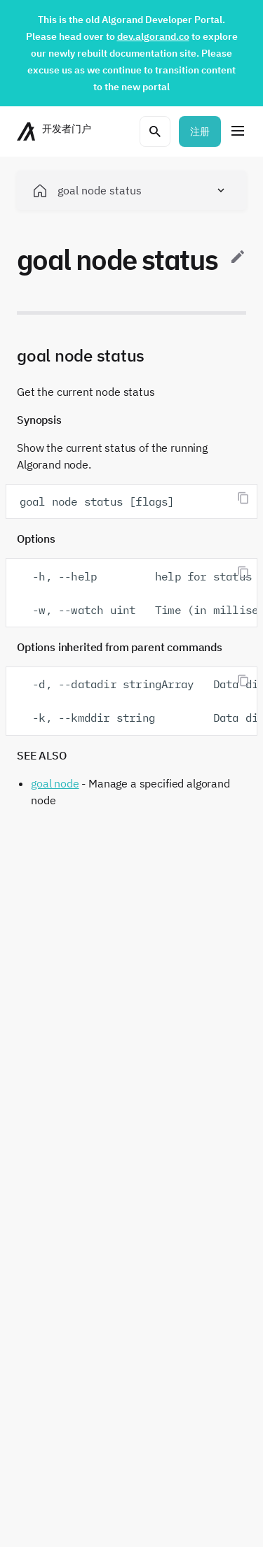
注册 (200, 131)
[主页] (56, 131)
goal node (55, 783)
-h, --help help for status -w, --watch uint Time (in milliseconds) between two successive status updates (138, 593)
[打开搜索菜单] (155, 131)
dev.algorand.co (153, 36)
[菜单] (237, 131)
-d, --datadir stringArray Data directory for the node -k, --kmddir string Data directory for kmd (138, 701)
